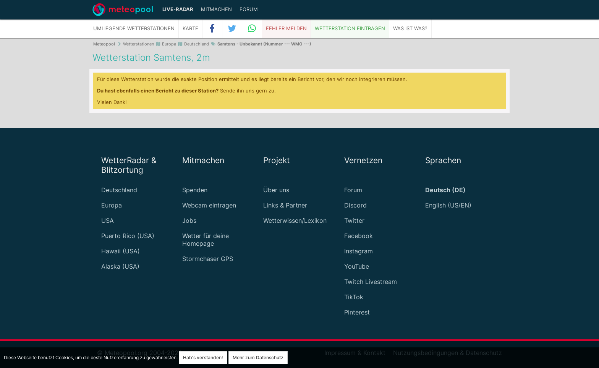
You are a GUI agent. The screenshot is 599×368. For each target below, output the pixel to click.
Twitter (354, 220)
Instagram (358, 251)
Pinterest (357, 312)
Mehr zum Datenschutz (258, 357)
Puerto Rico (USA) (127, 236)
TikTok (353, 297)
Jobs (189, 220)
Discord (355, 205)
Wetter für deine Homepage (205, 239)
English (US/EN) (448, 205)
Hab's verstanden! (203, 357)
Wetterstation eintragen (350, 28)
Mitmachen (216, 9)
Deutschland (119, 190)
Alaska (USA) (120, 266)
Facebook (358, 236)
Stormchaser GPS (207, 259)
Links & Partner (285, 205)
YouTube (356, 266)
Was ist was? (410, 28)
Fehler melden (286, 28)
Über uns (276, 190)
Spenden (194, 190)
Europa (111, 205)
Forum (249, 9)
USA (107, 220)
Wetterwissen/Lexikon (295, 220)
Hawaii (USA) (120, 251)
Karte (190, 28)
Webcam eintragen (209, 205)
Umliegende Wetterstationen (134, 28)
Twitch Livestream (370, 281)
